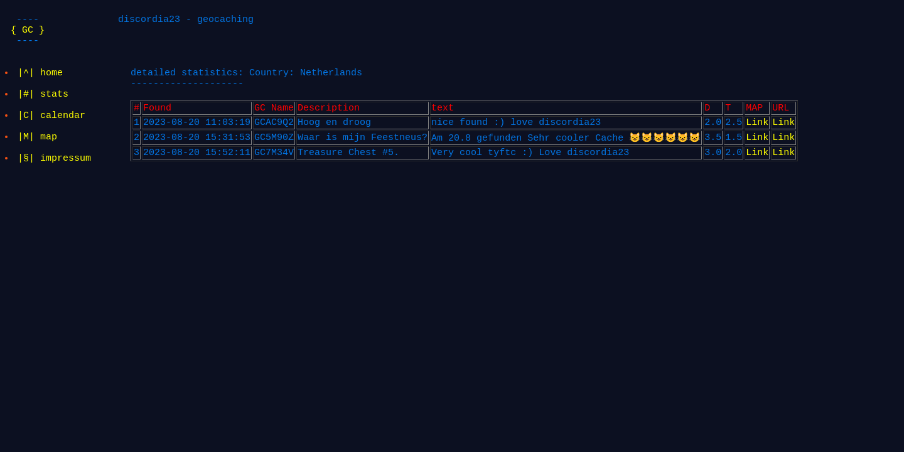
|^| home (40, 74)
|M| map (38, 149)
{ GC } (28, 33)
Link (757, 131)
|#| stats (43, 99)
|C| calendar (52, 124)
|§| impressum (55, 174)
